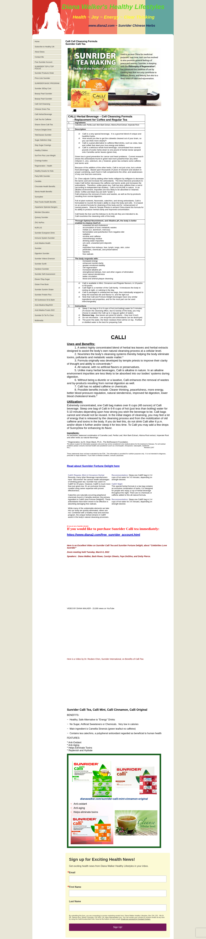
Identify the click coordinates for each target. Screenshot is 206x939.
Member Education (42, 212)
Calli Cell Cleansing (42, 104)
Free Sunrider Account (43, 62)
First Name (75, 887)
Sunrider (38, 248)
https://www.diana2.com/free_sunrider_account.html (103, 534)
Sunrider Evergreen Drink (45, 233)
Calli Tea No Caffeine (43, 119)
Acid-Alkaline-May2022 (44, 305)
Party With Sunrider (42, 176)
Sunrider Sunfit (40, 264)
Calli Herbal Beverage (43, 114)
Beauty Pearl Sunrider (43, 94)
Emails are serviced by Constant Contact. (136, 919)
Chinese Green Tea (42, 109)
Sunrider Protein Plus (43, 295)
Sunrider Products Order (44, 73)
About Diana (39, 52)
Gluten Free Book (42, 284)
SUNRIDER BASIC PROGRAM (47, 83)
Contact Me (39, 57)
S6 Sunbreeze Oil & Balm (45, 300)
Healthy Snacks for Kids (44, 171)
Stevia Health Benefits (43, 192)
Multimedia (39, 320)
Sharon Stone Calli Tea (44, 125)
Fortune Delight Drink (43, 130)
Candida (38, 181)
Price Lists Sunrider (42, 78)
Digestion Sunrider (42, 253)
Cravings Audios (41, 161)
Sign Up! (117, 927)
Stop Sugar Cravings (43, 145)
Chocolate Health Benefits (45, 186)
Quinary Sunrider (41, 217)
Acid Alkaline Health (42, 243)
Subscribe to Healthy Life (44, 47)
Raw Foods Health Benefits (45, 202)
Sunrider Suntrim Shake (44, 290)
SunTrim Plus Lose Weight (45, 156)
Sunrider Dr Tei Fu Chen (44, 315)
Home (37, 42)
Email (72, 872)
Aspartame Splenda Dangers (46, 207)
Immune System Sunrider (45, 238)
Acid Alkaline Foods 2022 (45, 310)
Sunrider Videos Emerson (45, 259)
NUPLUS (38, 228)
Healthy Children (41, 150)
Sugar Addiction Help (43, 140)
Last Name (75, 901)
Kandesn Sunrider (42, 269)
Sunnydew (39, 197)
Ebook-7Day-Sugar (42, 279)
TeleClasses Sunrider (43, 135)
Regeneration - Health (43, 166)
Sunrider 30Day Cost (43, 88)
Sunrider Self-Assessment (45, 274)
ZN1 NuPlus (39, 223)
